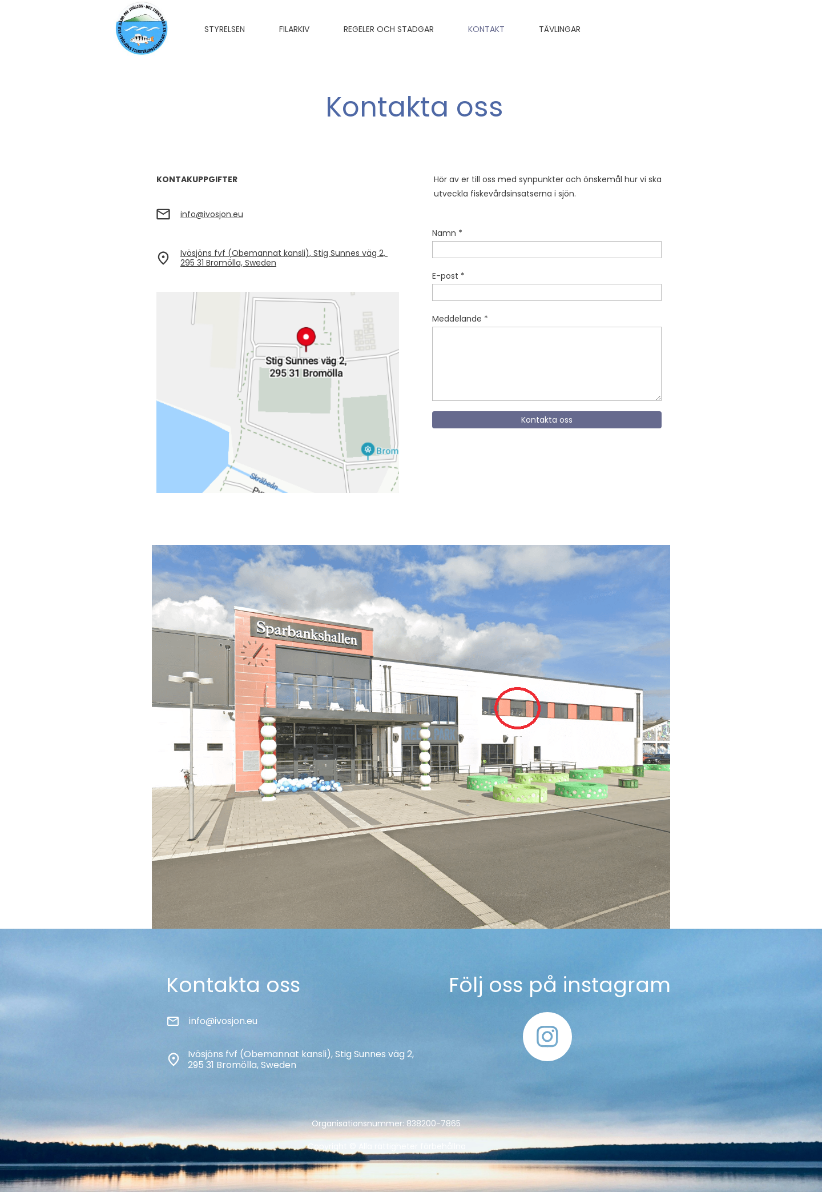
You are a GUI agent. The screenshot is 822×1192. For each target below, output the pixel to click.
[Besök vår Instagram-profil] (547, 1036)
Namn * (447, 233)
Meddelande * (460, 318)
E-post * (448, 276)
